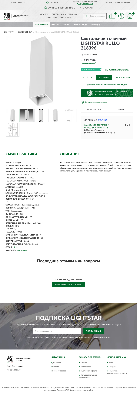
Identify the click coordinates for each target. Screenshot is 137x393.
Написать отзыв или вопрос (68, 284)
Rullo (16, 247)
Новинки (52, 18)
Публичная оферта (89, 371)
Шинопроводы (80, 24)
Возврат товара (59, 371)
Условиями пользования (91, 337)
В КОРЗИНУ (104, 77)
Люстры (55, 24)
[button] (85, 3)
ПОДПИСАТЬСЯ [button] (93, 331)
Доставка (56, 363)
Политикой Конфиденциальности (67, 337)
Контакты (65, 18)
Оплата (55, 367)
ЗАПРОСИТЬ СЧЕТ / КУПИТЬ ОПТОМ (107, 84)
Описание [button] (120, 109)
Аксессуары (96, 24)
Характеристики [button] (94, 109)
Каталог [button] (44, 14)
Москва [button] (102, 120)
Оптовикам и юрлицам (65, 14)
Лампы (65, 24)
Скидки (112, 367)
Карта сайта (86, 367)
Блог (111, 363)
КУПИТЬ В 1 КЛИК (123, 77)
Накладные (21, 250)
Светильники (41, 24)
